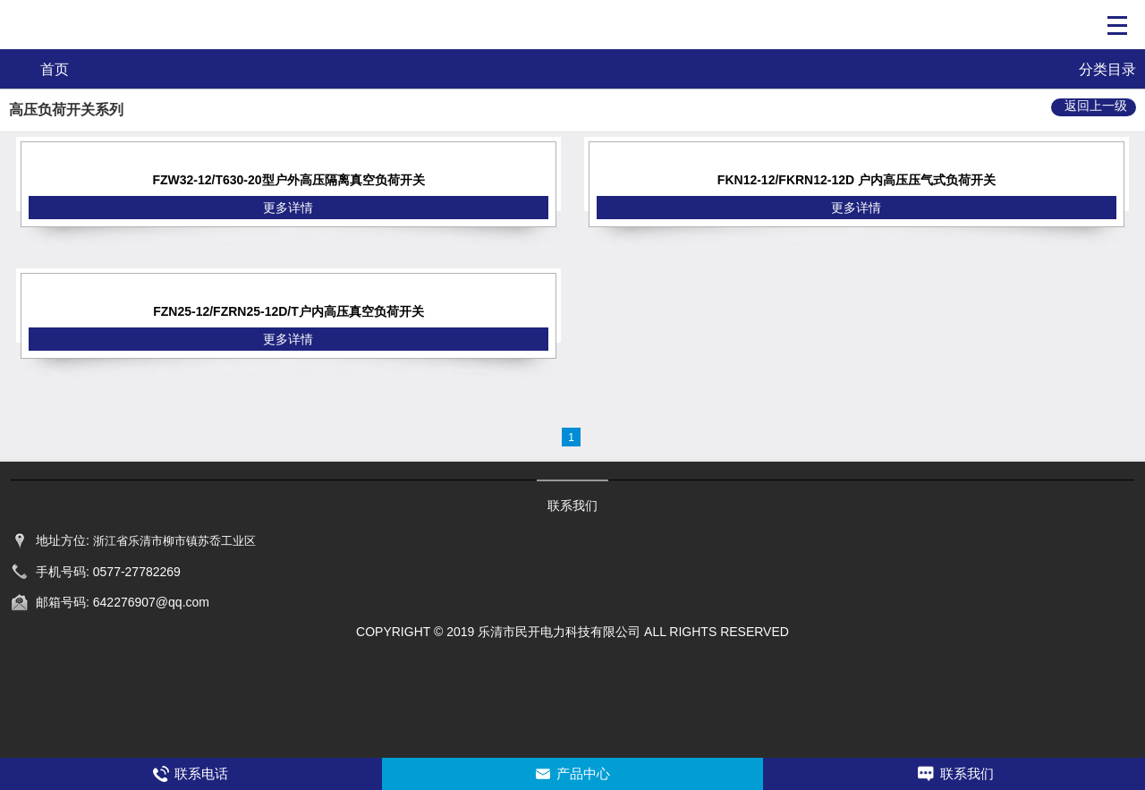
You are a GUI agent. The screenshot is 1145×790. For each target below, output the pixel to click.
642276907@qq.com (151, 602)
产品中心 (583, 773)
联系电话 (201, 773)
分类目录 (1107, 69)
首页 (54, 69)
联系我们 (967, 773)
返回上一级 (1095, 105)
